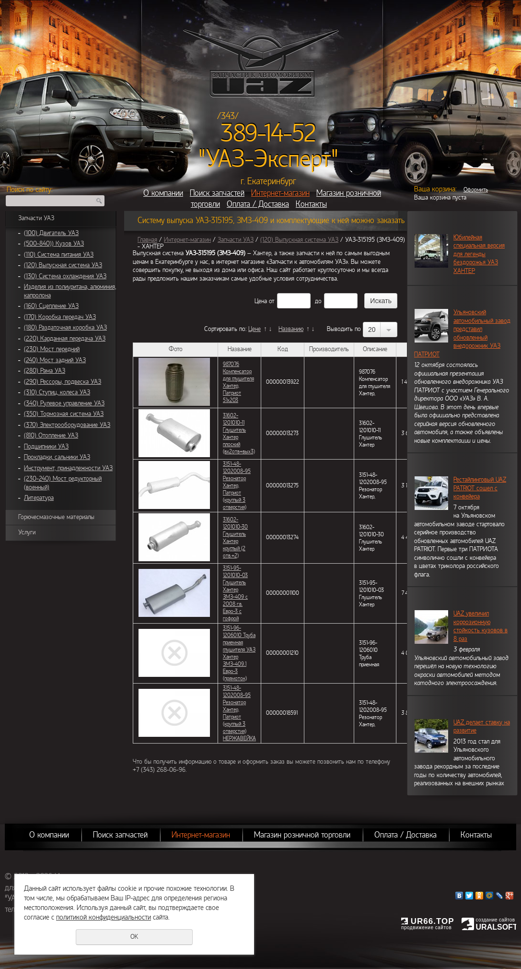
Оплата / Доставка (258, 204)
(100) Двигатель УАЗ (51, 233)
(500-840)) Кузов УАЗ (54, 244)
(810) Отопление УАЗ (51, 435)
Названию (290, 329)
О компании (163, 193)
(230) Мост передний (52, 349)
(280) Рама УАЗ (44, 371)
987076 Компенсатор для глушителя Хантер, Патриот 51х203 (238, 382)
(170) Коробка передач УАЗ (60, 317)
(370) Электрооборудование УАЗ (67, 425)
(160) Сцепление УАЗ (51, 306)
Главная (147, 240)
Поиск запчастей (217, 193)
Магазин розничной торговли (302, 835)
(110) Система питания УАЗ (58, 255)
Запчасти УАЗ (36, 218)
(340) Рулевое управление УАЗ (64, 403)
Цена (261, 301)
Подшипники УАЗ (46, 446)
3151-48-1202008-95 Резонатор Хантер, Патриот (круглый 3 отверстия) (237, 485)
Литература (39, 498)
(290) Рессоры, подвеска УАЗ (62, 382)
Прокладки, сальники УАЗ (57, 457)
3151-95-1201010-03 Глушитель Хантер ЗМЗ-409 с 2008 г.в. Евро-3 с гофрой (235, 593)
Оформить (475, 189)
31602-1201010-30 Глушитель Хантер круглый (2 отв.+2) (235, 537)
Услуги (26, 532)
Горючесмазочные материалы (56, 517)
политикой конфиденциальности (103, 917)
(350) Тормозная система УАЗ (64, 414)
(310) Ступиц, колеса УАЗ (57, 392)
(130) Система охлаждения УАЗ (65, 276)
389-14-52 (268, 133)
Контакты (311, 204)
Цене (254, 329)
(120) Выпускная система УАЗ (63, 265)
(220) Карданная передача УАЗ (64, 339)
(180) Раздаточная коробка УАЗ (65, 327)
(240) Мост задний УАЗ (55, 360)
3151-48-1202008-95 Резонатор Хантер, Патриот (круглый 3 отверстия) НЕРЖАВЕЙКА (239, 713)
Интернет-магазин (280, 193)
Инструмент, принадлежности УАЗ (68, 468)
